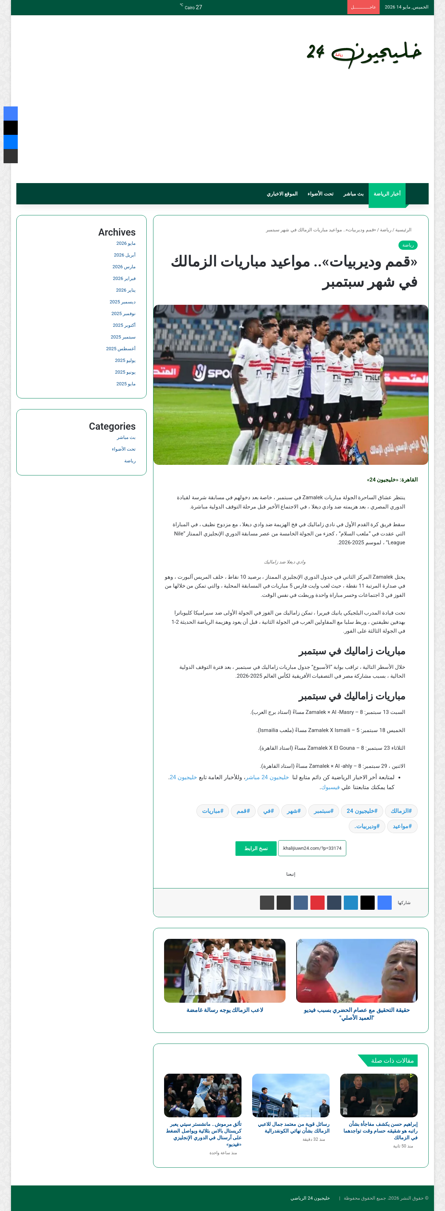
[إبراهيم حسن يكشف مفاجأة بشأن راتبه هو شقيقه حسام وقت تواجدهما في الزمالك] (379, 1095)
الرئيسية (406, 229)
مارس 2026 (124, 266)
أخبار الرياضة (387, 194)
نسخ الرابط (255, 848)
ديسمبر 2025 (123, 301)
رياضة (385, 229)
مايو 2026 (126, 243)
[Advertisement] (222, 130)
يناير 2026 (126, 290)
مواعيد (400, 826)
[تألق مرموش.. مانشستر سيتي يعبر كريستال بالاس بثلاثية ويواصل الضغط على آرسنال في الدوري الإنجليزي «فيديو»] (203, 1095)
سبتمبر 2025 (123, 337)
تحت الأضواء (320, 194)
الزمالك (399, 811)
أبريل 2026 (125, 255)
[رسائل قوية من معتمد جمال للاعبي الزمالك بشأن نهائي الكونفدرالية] (291, 1095)
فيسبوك (330, 787)
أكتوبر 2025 (124, 325)
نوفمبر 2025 (124, 313)
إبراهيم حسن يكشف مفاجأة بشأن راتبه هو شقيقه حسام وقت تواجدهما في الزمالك (380, 1130)
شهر (292, 811)
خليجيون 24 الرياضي (310, 1198)
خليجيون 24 (183, 777)
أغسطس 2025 (121, 348)
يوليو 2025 (125, 360)
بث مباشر (353, 194)
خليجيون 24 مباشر (267, 777)
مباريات (211, 811)
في (267, 811)
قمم (241, 811)
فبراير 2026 (124, 278)
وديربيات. (365, 826)
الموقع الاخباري (282, 194)
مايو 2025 (126, 383)
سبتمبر (322, 811)
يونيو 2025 (125, 372)
